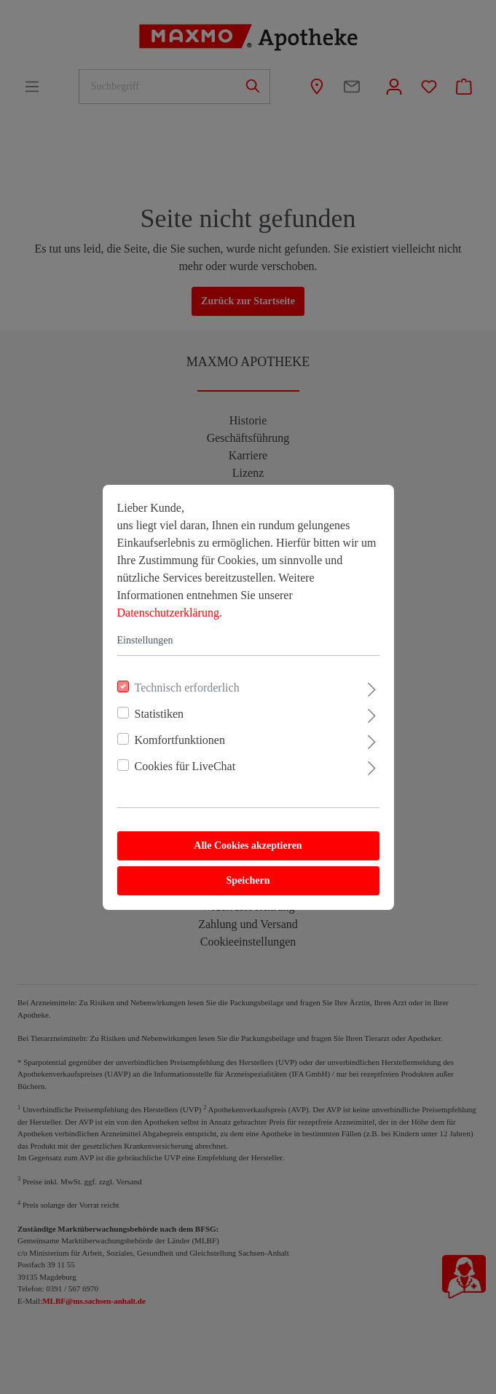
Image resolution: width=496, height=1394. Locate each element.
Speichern (248, 880)
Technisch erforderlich (187, 687)
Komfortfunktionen (180, 740)
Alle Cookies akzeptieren (248, 845)
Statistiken (159, 714)
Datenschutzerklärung (168, 612)
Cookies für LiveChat (185, 766)
